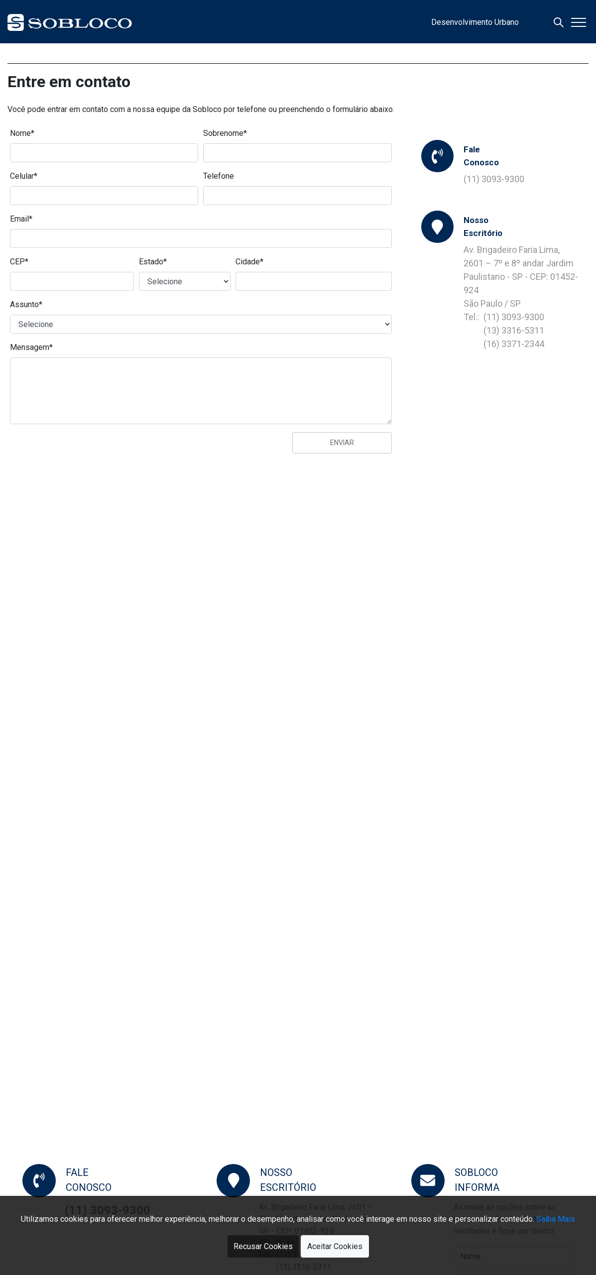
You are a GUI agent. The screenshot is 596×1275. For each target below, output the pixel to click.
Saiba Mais (555, 1219)
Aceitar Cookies (334, 1246)
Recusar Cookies (263, 1246)
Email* (21, 219)
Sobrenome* (225, 133)
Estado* (153, 261)
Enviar (342, 443)
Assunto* (26, 304)
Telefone (218, 176)
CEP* (19, 261)
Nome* (22, 133)
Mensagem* (31, 347)
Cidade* (249, 261)
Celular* (23, 176)
